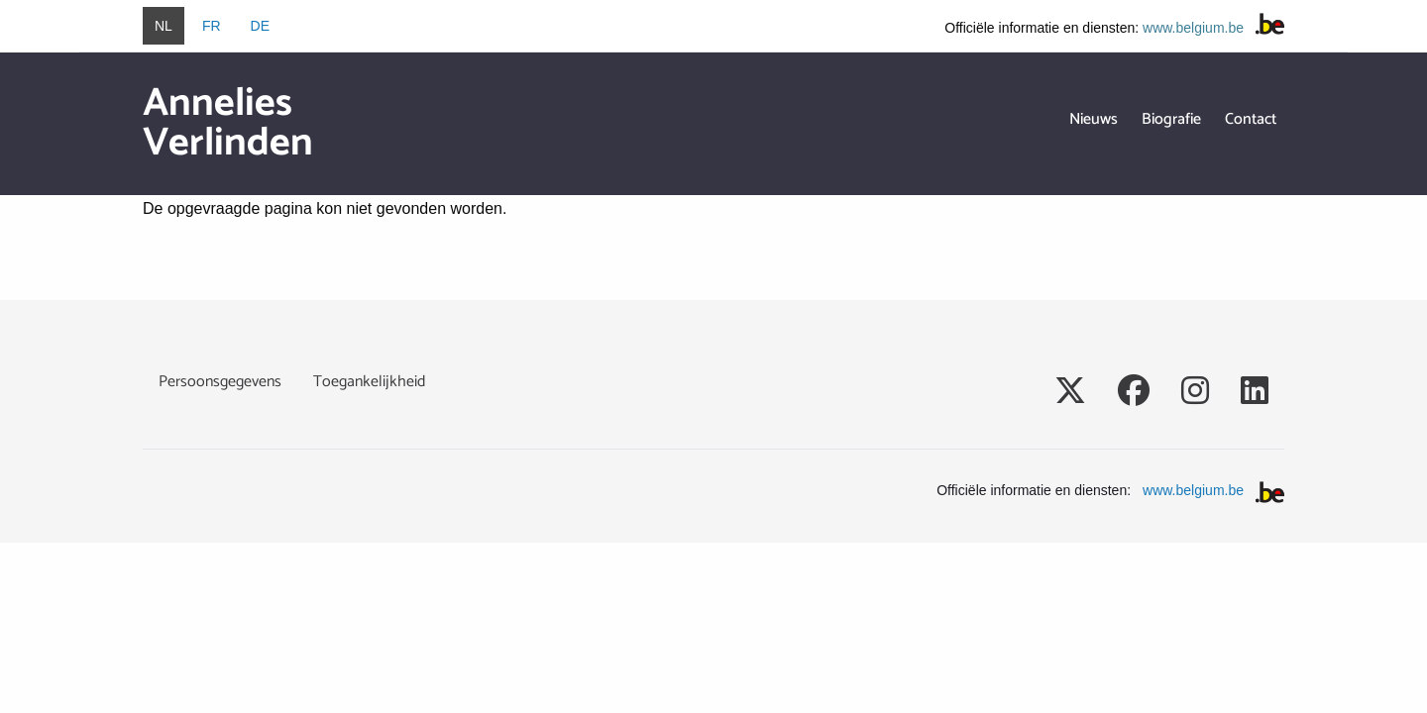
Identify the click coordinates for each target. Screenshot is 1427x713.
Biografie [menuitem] (1171, 119)
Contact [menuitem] (1250, 119)
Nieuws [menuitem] (1093, 119)
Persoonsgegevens (220, 381)
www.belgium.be (1193, 28)
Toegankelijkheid (369, 381)
